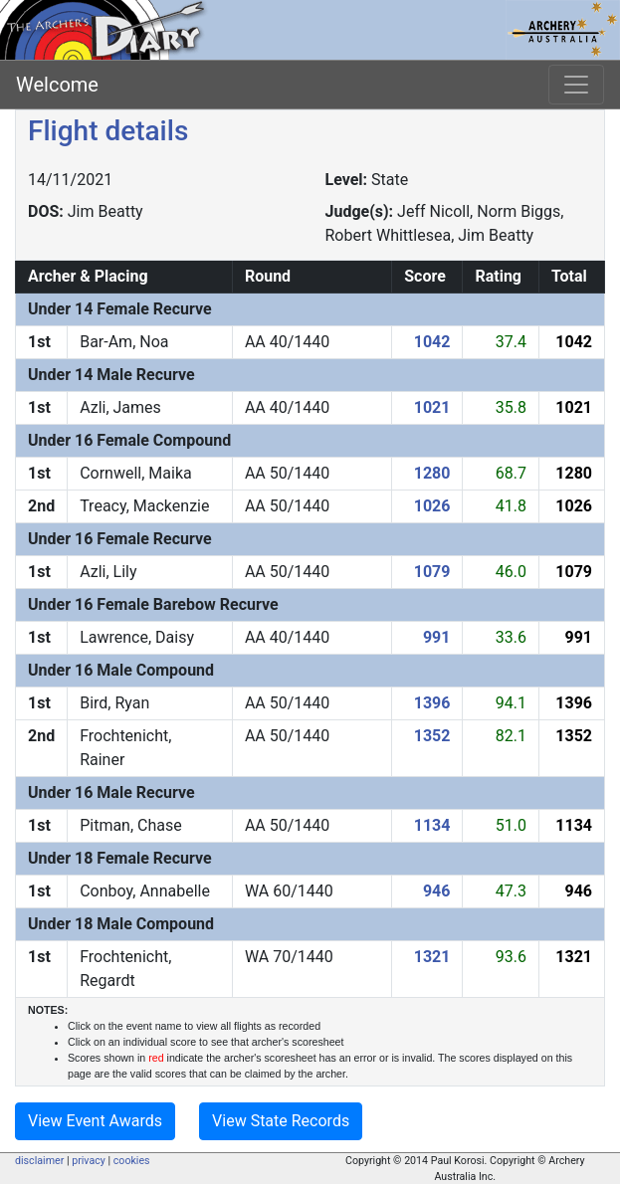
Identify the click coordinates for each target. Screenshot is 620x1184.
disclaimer (39, 1160)
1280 (432, 473)
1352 (432, 735)
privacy (88, 1160)
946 (437, 891)
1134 (432, 825)
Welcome (57, 85)
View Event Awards (95, 1120)
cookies (131, 1160)
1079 (432, 571)
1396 (432, 702)
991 (437, 637)
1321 (432, 956)
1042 (432, 341)
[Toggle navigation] (576, 84)
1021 (432, 407)
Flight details (108, 130)
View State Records (280, 1120)
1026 (432, 505)
